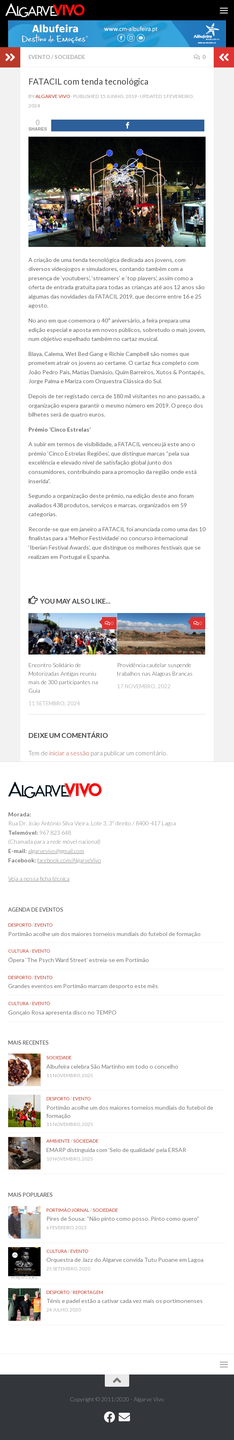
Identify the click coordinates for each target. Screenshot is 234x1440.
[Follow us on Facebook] (109, 1417)
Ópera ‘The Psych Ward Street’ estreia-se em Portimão (79, 959)
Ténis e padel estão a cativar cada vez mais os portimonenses (124, 1300)
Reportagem (88, 1292)
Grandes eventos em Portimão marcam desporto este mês (83, 985)
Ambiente (58, 1140)
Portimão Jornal (67, 1210)
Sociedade (69, 57)
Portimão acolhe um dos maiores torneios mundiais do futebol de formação (104, 933)
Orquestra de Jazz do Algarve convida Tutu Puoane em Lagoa (125, 1259)
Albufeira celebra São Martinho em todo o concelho (112, 1066)
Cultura (18, 950)
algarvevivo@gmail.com (56, 850)
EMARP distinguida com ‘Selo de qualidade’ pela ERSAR (116, 1149)
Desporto (19, 924)
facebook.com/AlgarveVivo (69, 860)
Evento (39, 57)
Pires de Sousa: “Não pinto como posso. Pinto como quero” (123, 1218)
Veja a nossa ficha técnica (38, 878)
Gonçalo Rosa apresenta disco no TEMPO (62, 1012)
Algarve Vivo (52, 96)
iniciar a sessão (69, 753)
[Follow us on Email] (124, 1417)
